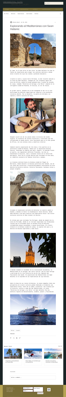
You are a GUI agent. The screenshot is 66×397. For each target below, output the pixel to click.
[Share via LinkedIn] (16, 338)
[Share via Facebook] (10, 338)
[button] (60, 13)
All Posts (6, 13)
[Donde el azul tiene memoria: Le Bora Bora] (53, 354)
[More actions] (55, 22)
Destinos (13, 13)
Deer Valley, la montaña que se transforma (33, 361)
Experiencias (21, 13)
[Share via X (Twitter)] (13, 338)
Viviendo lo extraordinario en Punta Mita (12, 361)
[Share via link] (19, 338)
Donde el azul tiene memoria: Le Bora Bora (52, 361)
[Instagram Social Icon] (48, 389)
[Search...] (54, 3)
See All (60, 346)
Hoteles (36, 13)
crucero (18, 330)
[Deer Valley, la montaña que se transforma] (33, 354)
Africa (12, 330)
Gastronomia (29, 13)
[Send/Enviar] (40, 393)
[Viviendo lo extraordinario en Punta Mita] (13, 354)
